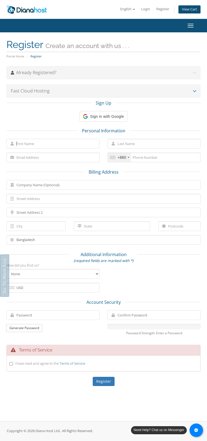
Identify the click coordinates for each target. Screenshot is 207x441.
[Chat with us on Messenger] (196, 430)
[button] (103, 116)
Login (145, 9)
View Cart (189, 9)
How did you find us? (22, 265)
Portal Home (15, 56)
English (127, 9)
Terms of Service (72, 363)
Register (162, 9)
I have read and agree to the (50, 363)
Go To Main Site (4, 275)
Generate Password (24, 328)
